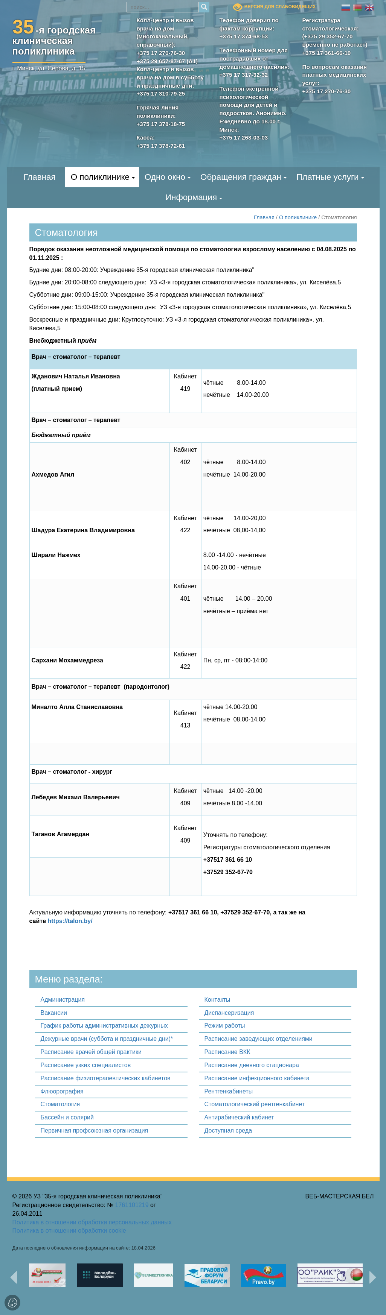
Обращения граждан (240, 177)
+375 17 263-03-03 (244, 137)
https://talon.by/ (70, 921)
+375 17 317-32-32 (244, 74)
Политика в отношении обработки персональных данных (92, 1222)
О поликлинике (100, 177)
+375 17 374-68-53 (244, 36)
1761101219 (132, 1205)
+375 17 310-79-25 (161, 93)
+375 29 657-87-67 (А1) (167, 61)
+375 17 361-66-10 (326, 53)
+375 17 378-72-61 (161, 146)
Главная (39, 177)
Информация (191, 197)
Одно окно (165, 177)
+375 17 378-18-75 (161, 124)
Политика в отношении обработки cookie (69, 1230)
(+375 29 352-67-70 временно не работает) (335, 40)
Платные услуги (327, 177)
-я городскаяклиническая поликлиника (54, 39)
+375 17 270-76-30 (161, 53)
